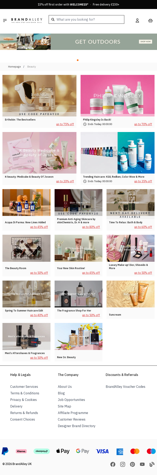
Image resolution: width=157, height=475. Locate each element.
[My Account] (137, 20)
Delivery (16, 406)
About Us (65, 387)
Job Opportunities (71, 400)
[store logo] (26, 20)
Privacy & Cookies (23, 400)
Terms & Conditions (24, 393)
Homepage (14, 66)
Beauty (31, 66)
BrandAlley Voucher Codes (125, 387)
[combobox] (86, 19)
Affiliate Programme (73, 413)
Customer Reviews (71, 419)
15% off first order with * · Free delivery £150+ (78, 4)
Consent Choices (22, 419)
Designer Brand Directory (76, 426)
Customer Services (24, 387)
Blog (61, 393)
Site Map (64, 406)
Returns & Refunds (24, 413)
